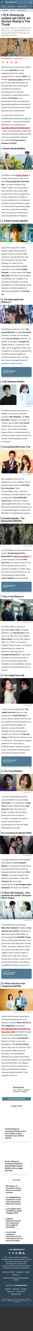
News (3, 6)
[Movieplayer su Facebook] (9, 1277)
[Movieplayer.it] (11, 2)
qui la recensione (21, 563)
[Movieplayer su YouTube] (20, 1277)
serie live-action (15, 79)
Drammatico (16, 1114)
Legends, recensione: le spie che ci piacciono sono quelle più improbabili (13, 1246)
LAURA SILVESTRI (18, 58)
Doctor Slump (22, 175)
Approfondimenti (21, 10)
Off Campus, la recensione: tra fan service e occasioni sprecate (13, 1212)
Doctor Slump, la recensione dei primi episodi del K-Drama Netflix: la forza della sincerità (14, 1189)
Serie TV (12, 10)
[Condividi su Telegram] (16, 62)
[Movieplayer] (16, 1273)
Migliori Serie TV (22, 6)
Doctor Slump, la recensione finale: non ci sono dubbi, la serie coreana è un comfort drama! (15, 1156)
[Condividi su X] (7, 62)
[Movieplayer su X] (13, 1277)
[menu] (2, 2)
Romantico (24, 1114)
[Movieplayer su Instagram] (16, 1277)
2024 (20, 1113)
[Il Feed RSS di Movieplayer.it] (23, 1277)
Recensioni (11, 6)
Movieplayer (5, 10)
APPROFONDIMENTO (6, 58)
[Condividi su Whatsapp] (11, 62)
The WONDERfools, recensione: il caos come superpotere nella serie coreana (13, 1224)
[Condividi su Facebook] (3, 62)
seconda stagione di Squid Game (15, 128)
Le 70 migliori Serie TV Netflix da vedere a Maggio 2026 (14, 1234)
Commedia (26, 1113)
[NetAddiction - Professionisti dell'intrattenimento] (20, 1309)
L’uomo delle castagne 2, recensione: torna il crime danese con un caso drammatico (14, 1260)
